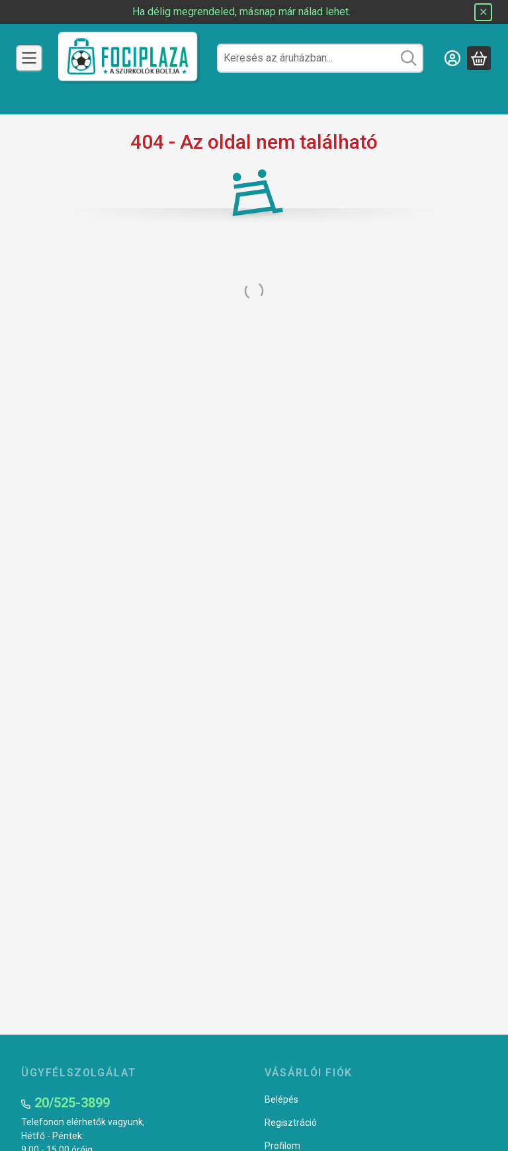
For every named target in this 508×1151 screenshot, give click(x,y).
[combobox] (320, 58)
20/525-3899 (72, 1103)
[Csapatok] (29, 58)
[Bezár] (483, 12)
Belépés (281, 1099)
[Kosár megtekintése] (479, 58)
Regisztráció (291, 1122)
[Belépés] (452, 58)
